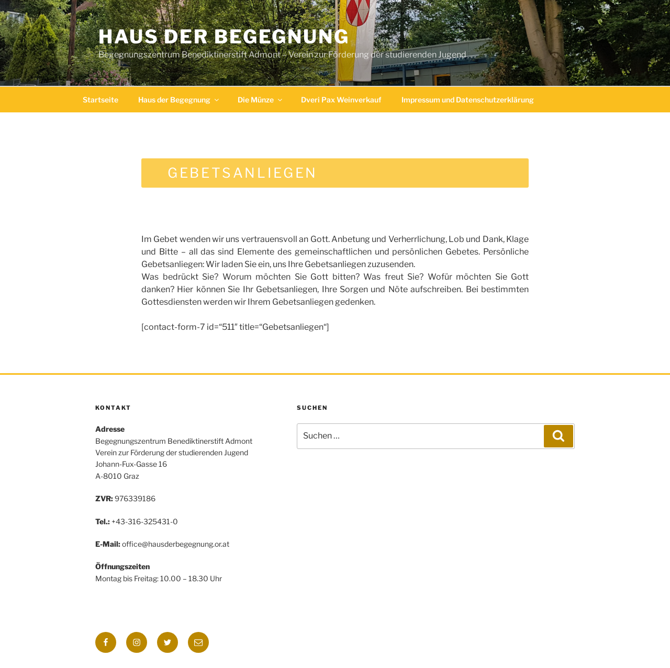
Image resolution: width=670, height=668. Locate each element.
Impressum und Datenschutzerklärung (467, 99)
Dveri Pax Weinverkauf (341, 99)
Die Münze (261, 99)
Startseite (100, 99)
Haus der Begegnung (224, 36)
